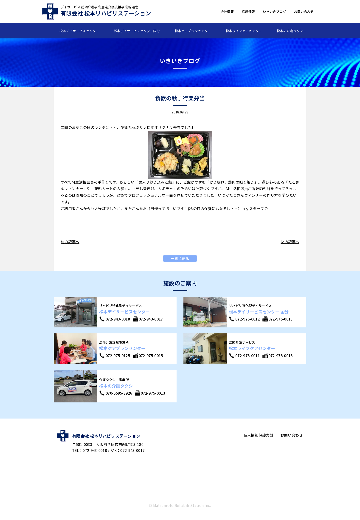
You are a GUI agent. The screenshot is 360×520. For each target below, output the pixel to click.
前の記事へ (70, 241)
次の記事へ (290, 241)
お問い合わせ (304, 11)
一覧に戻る (180, 258)
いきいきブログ (274, 11)
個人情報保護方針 (259, 435)
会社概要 (227, 11)
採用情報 (248, 11)
